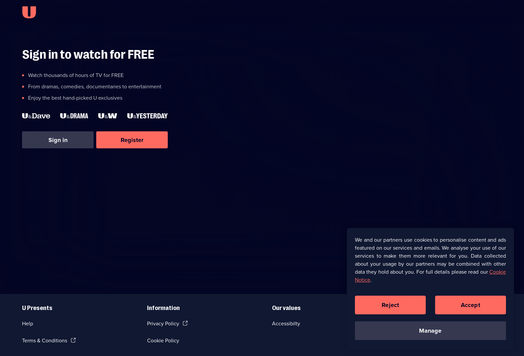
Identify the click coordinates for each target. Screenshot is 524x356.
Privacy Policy (163, 323)
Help (27, 323)
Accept (470, 308)
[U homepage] (29, 12)
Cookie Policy (163, 340)
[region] (430, 292)
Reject (390, 308)
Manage (430, 333)
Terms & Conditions (44, 340)
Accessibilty (286, 323)
